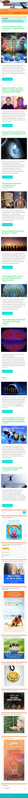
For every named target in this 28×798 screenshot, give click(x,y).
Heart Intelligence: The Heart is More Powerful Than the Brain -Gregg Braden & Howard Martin (13, 420)
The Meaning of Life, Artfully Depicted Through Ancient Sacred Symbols (12, 278)
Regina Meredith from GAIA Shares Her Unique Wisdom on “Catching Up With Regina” (13, 90)
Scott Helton (5, 30)
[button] (16, 13)
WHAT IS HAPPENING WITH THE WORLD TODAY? (12, 469)
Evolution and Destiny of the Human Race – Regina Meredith (13, 27)
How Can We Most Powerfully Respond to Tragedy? (13, 232)
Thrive (4, 378)
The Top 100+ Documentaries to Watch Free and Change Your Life (14, 133)
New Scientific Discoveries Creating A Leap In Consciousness (11, 185)
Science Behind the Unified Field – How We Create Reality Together (13, 321)
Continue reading (7, 79)
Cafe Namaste (4, 10)
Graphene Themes (10, 796)
